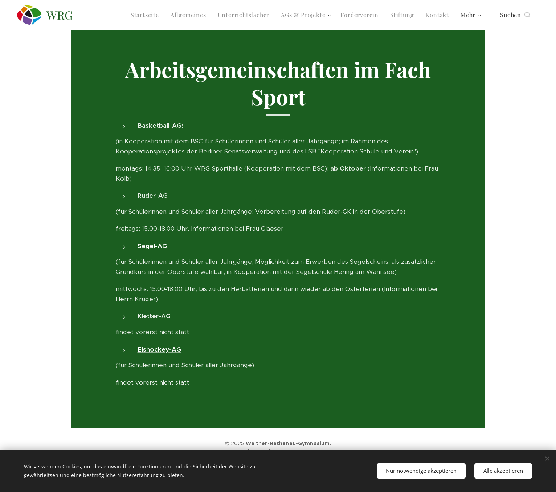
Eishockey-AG (159, 349)
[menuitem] (147, 15)
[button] (515, 15)
